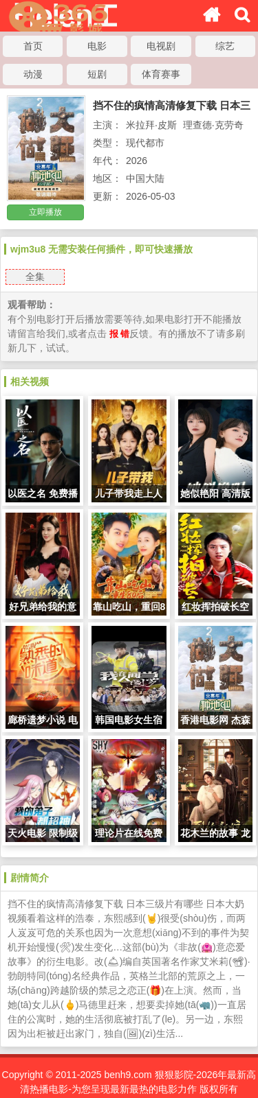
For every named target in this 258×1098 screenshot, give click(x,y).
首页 (33, 45)
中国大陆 (145, 178)
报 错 (119, 334)
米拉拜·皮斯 (151, 124)
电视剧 (161, 45)
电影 (97, 45)
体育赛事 (161, 74)
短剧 (97, 74)
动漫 (33, 74)
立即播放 (45, 212)
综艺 (225, 45)
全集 (35, 276)
